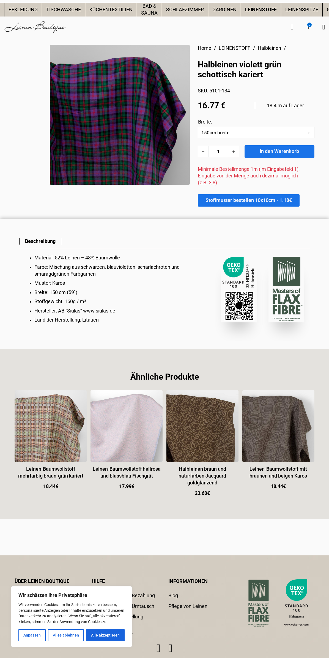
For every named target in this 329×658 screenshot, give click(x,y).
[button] (308, 27)
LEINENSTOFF (261, 9)
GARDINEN (224, 9)
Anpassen (32, 635)
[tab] (40, 241)
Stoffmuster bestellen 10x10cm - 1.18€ (248, 200)
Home (204, 48)
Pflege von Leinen (187, 606)
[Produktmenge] (218, 151)
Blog (173, 595)
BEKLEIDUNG (23, 9)
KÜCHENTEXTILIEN (111, 9)
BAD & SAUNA (149, 9)
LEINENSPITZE (301, 9)
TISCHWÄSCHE (63, 9)
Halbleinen (269, 48)
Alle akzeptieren (105, 635)
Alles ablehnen (66, 635)
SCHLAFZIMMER (185, 9)
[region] (71, 616)
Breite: (205, 122)
